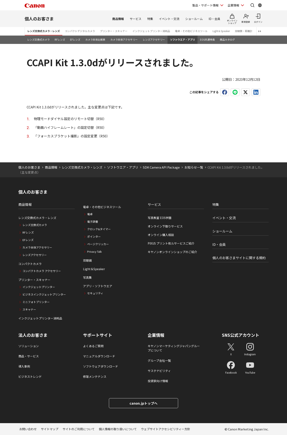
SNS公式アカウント (240, 335)
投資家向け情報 (158, 381)
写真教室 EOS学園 (159, 218)
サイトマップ (49, 429)
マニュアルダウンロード (99, 356)
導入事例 (24, 366)
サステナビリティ (159, 371)
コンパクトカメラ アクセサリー (42, 271)
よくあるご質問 (93, 346)
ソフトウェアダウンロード (100, 366)
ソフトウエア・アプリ (182, 39)
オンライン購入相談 (161, 235)
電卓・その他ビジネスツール (191, 31)
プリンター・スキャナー (113, 31)
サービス (135, 19)
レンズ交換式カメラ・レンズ (43, 31)
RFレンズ (60, 39)
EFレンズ (75, 39)
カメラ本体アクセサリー (124, 39)
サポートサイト (97, 335)
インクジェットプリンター (39, 287)
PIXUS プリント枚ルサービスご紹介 (171, 243)
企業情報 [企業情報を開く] (233, 5)
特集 (150, 19)
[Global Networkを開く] (259, 5)
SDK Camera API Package (161, 167)
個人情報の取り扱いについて (118, 429)
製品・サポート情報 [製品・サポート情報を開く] (205, 5)
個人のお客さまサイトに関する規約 (239, 257)
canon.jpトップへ (143, 403)
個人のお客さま (39, 19)
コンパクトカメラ (30, 264)
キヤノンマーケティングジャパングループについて (174, 348)
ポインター (94, 237)
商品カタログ (227, 39)
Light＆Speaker (221, 31)
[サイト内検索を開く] (252, 5)
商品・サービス (28, 356)
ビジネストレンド (30, 376)
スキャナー (29, 309)
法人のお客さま (33, 335)
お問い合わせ (28, 429)
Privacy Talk (94, 252)
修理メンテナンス (94, 376)
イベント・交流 (169, 19)
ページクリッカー (98, 244)
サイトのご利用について (79, 429)
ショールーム (194, 19)
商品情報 (118, 19)
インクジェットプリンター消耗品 (151, 31)
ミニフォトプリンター (36, 302)
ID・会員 (214, 19)
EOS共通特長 (207, 39)
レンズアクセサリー (154, 39)
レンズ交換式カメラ (38, 39)
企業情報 (156, 335)
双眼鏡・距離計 (243, 31)
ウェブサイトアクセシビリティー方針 (165, 429)
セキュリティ (95, 293)
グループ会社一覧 (159, 360)
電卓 (90, 214)
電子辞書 (92, 222)
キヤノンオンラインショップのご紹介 (172, 252)
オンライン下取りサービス (165, 226)
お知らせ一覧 (193, 167)
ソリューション (28, 346)
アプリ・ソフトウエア (97, 286)
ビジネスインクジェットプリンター (44, 294)
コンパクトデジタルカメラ (80, 31)
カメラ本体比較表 (95, 39)
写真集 (87, 277)
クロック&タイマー (99, 229)
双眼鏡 (87, 260)
